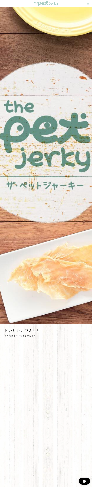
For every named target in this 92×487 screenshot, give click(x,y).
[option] (46, 165)
